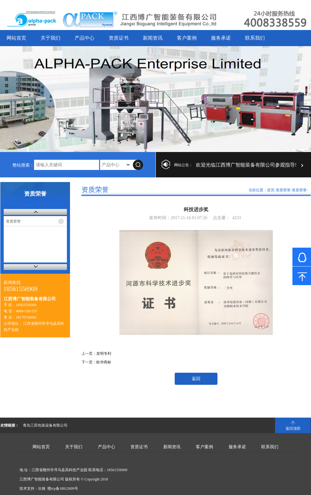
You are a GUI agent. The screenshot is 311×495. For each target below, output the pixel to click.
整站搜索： (23, 165)
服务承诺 (221, 38)
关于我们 (50, 38)
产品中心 (84, 38)
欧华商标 (103, 362)
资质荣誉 (13, 221)
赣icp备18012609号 (62, 488)
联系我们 (255, 38)
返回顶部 (293, 428)
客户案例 (187, 38)
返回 (196, 378)
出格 (42, 488)
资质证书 (119, 38)
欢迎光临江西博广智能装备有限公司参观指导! (246, 164)
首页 (270, 190)
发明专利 (103, 353)
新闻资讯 (153, 38)
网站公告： (183, 165)
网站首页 (16, 38)
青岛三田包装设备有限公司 (45, 425)
